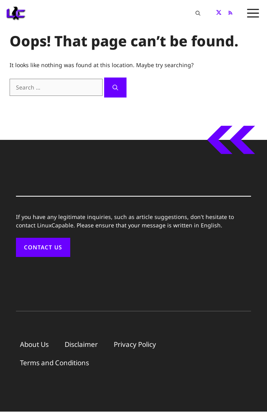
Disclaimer (81, 344)
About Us (34, 344)
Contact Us (43, 247)
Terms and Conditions (54, 362)
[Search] (115, 88)
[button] (198, 13)
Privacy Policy (135, 344)
